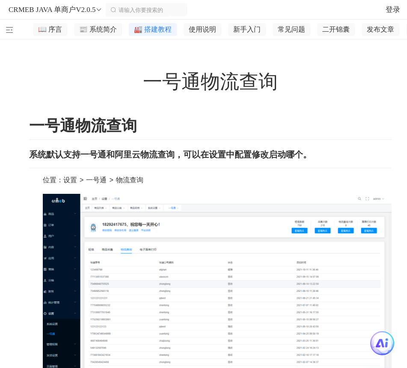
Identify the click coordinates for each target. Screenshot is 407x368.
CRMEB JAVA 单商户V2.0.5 (55, 10)
